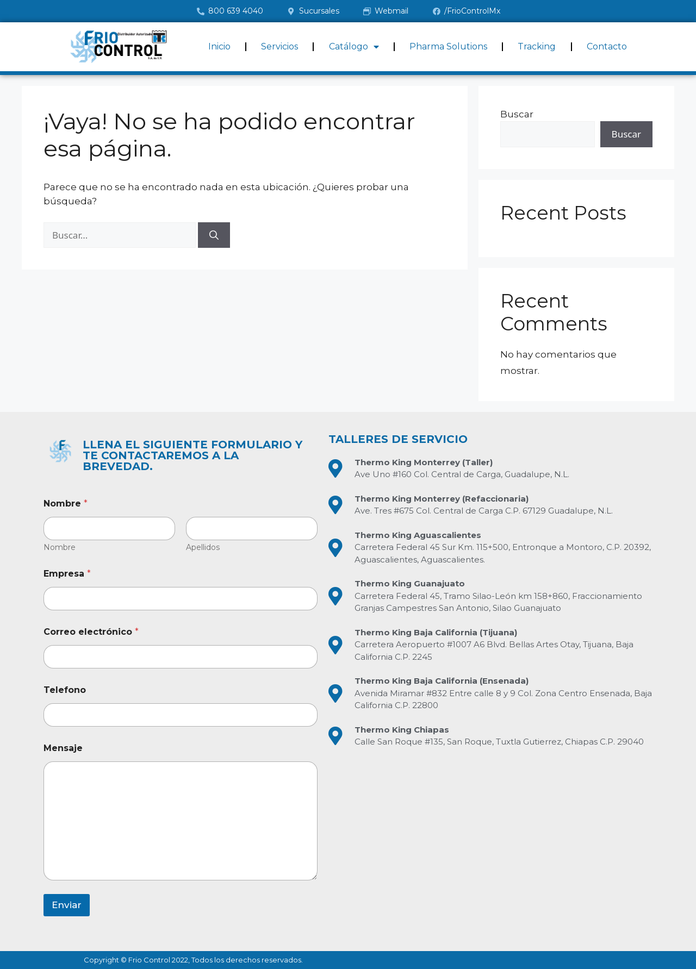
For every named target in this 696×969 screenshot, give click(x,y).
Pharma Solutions (448, 46)
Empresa (67, 573)
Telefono (65, 690)
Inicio (219, 46)
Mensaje (63, 748)
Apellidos (203, 547)
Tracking (537, 46)
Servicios (279, 46)
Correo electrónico (91, 632)
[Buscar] (214, 235)
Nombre (60, 547)
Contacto (607, 46)
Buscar (516, 114)
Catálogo (354, 47)
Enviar (67, 904)
